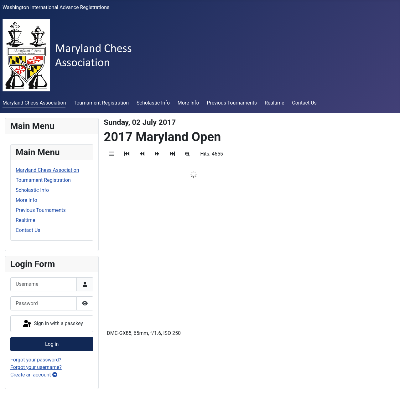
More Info (188, 103)
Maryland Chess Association (34, 103)
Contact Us (304, 103)
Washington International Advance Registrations (56, 7)
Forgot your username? (36, 367)
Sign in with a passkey (52, 324)
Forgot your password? (35, 360)
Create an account (33, 375)
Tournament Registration (101, 103)
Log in (52, 344)
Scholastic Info (153, 103)
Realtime (274, 103)
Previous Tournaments (232, 103)
